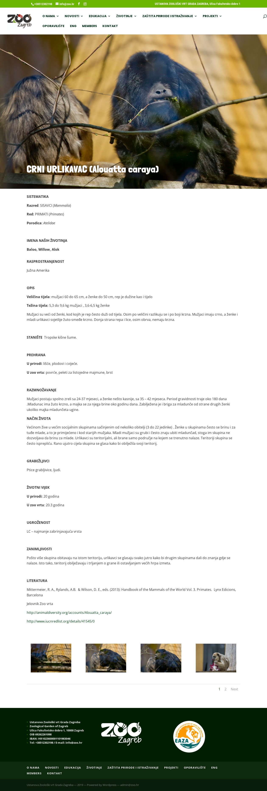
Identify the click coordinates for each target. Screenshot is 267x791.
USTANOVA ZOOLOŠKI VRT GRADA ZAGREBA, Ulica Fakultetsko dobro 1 (197, 3)
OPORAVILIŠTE (53, 26)
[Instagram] (85, 4)
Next (234, 689)
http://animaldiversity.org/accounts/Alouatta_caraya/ (69, 612)
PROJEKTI (210, 16)
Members (89, 26)
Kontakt (110, 26)
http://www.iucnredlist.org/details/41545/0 (61, 621)
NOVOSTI (72, 16)
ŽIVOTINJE (124, 16)
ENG (73, 26)
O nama (48, 16)
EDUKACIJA (97, 16)
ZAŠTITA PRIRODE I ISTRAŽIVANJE (167, 16)
